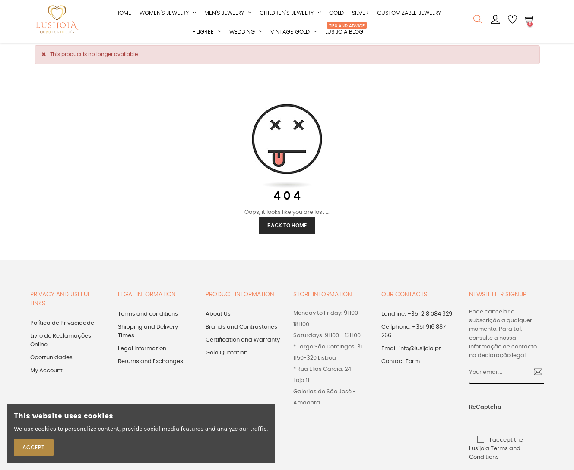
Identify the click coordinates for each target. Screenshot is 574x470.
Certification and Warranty (243, 344)
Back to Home (287, 229)
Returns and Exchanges (150, 366)
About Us (218, 318)
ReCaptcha (477, 411)
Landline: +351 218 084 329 (416, 318)
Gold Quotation (226, 357)
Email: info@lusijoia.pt (411, 353)
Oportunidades (51, 362)
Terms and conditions (148, 318)
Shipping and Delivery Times (148, 336)
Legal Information (142, 353)
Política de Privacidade (62, 327)
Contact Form (400, 366)
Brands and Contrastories (241, 331)
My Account (46, 375)
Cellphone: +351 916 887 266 (413, 336)
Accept (33, 447)
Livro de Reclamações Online (60, 345)
